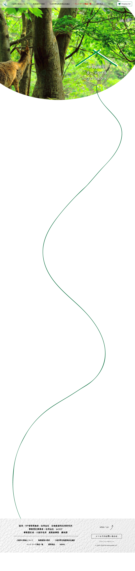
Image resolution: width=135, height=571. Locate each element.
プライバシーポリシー (106, 541)
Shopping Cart (125, 4)
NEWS (110, 4)
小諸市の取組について (19, 4)
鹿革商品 (99, 4)
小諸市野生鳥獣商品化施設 (60, 4)
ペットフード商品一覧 (83, 4)
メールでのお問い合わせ (107, 536)
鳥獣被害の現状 (39, 4)
